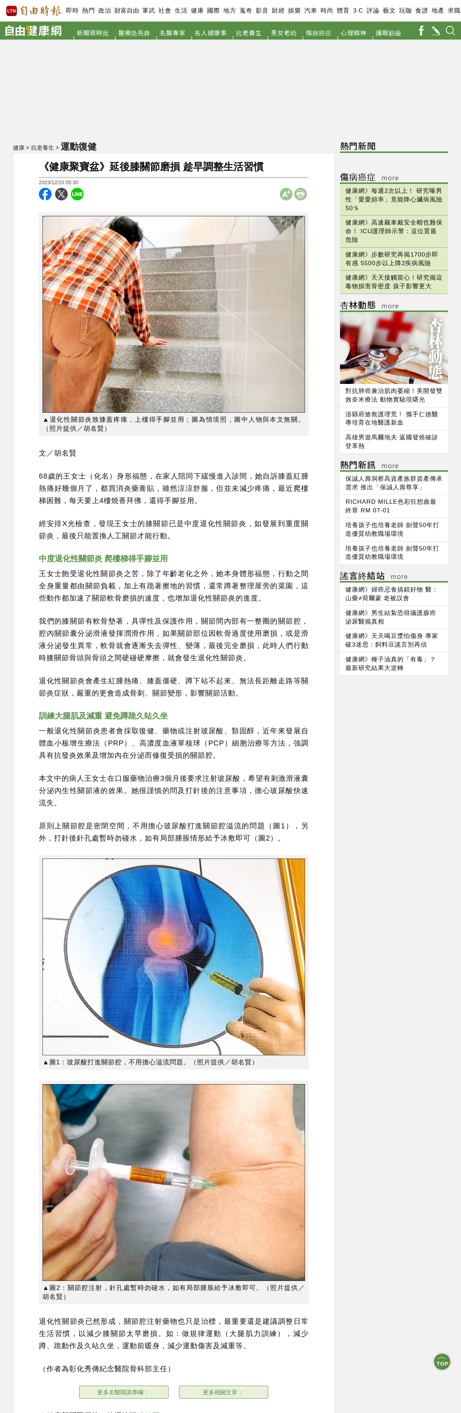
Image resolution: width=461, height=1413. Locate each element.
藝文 (389, 10)
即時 (72, 10)
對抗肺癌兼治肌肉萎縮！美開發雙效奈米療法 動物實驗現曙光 (394, 395)
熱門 (88, 10)
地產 (437, 10)
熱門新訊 (369, 466)
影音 (262, 10)
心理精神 (354, 32)
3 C (358, 10)
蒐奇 (246, 10)
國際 (213, 10)
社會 (164, 10)
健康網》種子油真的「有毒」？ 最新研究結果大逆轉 (390, 663)
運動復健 (79, 146)
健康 (197, 10)
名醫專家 (172, 32)
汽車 (310, 10)
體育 (343, 10)
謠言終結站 (374, 576)
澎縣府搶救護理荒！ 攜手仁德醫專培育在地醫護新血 (391, 418)
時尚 (327, 10)
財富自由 (127, 10)
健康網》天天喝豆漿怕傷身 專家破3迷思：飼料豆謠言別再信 (391, 640)
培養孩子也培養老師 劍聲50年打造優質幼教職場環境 (392, 529)
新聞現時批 (93, 32)
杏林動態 (369, 306)
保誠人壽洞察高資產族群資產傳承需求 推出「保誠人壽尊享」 (394, 483)
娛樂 (294, 10)
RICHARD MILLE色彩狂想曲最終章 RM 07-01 (390, 506)
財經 (278, 10)
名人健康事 (210, 32)
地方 (229, 10)
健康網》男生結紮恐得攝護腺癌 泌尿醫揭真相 (390, 617)
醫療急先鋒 (134, 32)
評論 (373, 10)
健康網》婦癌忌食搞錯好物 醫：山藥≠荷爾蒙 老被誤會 (391, 594)
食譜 (421, 10)
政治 (104, 10)
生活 (181, 10)
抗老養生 (249, 32)
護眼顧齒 (389, 32)
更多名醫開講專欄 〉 (124, 1392)
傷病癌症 (319, 32)
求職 (454, 10)
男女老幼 (284, 32)
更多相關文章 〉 (224, 1392)
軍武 (148, 10)
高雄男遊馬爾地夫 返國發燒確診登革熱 (391, 441)
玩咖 (405, 10)
